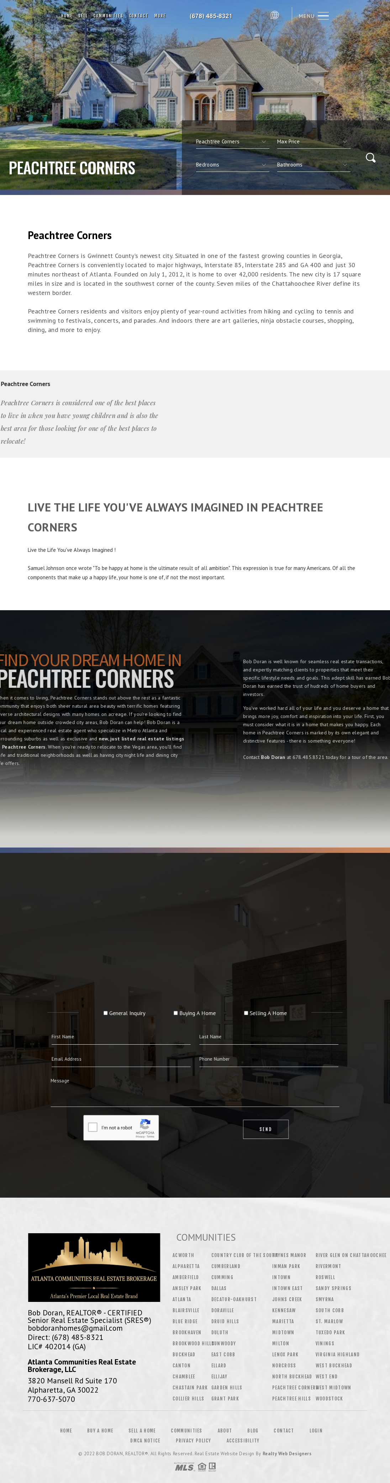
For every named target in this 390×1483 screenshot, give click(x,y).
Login (316, 1431)
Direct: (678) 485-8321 (66, 1337)
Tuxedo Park (331, 1332)
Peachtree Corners (295, 1387)
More (160, 16)
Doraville (222, 1310)
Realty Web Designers (287, 1454)
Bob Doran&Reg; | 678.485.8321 (218, 16)
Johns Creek (287, 1299)
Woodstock (329, 1399)
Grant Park (225, 1399)
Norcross (284, 1365)
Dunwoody (223, 1343)
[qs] (314, 141)
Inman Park (286, 1266)
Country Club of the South (244, 1255)
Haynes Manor (289, 1255)
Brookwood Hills (194, 1343)
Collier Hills (188, 1399)
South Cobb (330, 1310)
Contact (139, 16)
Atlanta (182, 1299)
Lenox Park (285, 1354)
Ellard (219, 1365)
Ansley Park (187, 1288)
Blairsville (186, 1310)
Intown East (287, 1288)
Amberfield (186, 1277)
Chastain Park (190, 1387)
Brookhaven (187, 1332)
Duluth (220, 1332)
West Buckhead (334, 1365)
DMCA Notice (145, 1441)
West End (327, 1376)
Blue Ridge (185, 1321)
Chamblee (184, 1376)
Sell (83, 16)
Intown (281, 1277)
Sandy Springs (334, 1288)
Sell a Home (142, 1431)
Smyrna (325, 1299)
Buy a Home (100, 1431)
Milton (280, 1343)
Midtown (283, 1332)
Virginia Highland (338, 1354)
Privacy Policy (193, 1441)
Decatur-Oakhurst (234, 1299)
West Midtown (334, 1387)
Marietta (283, 1321)
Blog (252, 1431)
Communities (108, 16)
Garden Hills (227, 1387)
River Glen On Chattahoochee (351, 1255)
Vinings (325, 1343)
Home (67, 16)
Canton (182, 1365)
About (225, 1431)
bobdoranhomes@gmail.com (75, 1328)
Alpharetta (186, 1266)
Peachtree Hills (291, 1399)
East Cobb (223, 1354)
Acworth (183, 1255)
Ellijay (219, 1376)
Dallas (219, 1288)
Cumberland (226, 1266)
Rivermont (329, 1266)
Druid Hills (225, 1321)
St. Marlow (329, 1321)
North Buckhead (292, 1376)
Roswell (325, 1277)
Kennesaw (284, 1310)
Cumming (222, 1277)
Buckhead (184, 1354)
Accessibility (243, 1441)
